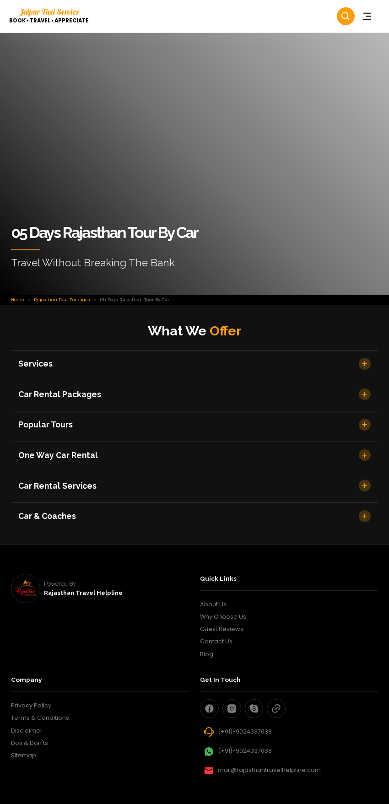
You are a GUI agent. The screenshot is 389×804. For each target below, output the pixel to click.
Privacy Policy (31, 705)
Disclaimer (27, 730)
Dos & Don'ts (29, 743)
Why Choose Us (223, 617)
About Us (213, 604)
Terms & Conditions (40, 718)
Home (17, 299)
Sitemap (23, 755)
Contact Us (216, 641)
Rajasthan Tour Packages (62, 299)
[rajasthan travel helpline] (25, 588)
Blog (206, 654)
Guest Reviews (221, 629)
